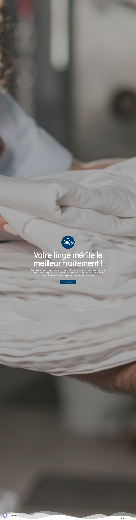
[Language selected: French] (125, 518)
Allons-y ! (68, 282)
